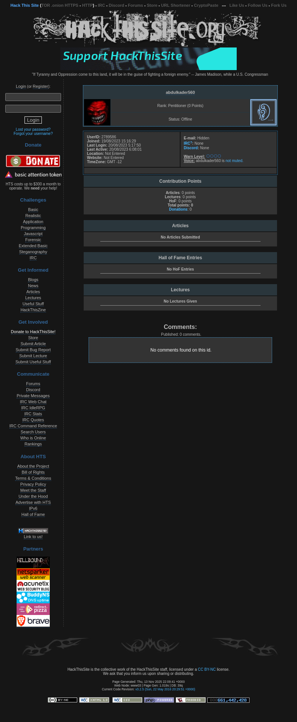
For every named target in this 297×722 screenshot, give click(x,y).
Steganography (33, 251)
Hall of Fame (33, 514)
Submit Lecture (33, 355)
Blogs (33, 279)
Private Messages (33, 395)
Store (152, 5)
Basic (33, 209)
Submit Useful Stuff (33, 361)
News (33, 285)
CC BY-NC (207, 669)
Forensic (33, 239)
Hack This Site (25, 5)
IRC (101, 5)
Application (33, 221)
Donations (178, 209)
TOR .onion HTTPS (59, 5)
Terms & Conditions (33, 478)
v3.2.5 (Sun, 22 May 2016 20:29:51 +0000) (165, 689)
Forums (135, 5)
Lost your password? (33, 129)
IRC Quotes (33, 420)
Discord (116, 5)
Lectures (33, 297)
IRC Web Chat (33, 401)
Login (21, 86)
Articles (33, 291)
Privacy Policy (33, 484)
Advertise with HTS (33, 502)
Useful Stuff (33, 303)
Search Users (33, 432)
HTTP (87, 5)
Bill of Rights (32, 472)
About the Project (33, 466)
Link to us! (33, 536)
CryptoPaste (206, 5)
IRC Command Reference (33, 426)
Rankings (33, 444)
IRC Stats (33, 413)
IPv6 (33, 508)
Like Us (237, 5)
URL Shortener (175, 5)
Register (40, 86)
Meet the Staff (33, 490)
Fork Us (278, 5)
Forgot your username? (33, 134)
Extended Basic (33, 245)
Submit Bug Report (33, 349)
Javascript (33, 233)
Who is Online (33, 438)
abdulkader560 (180, 92)
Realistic (33, 215)
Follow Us (258, 5)
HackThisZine (33, 309)
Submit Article (33, 343)
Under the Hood (33, 496)
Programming (33, 227)
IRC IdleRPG (33, 407)
